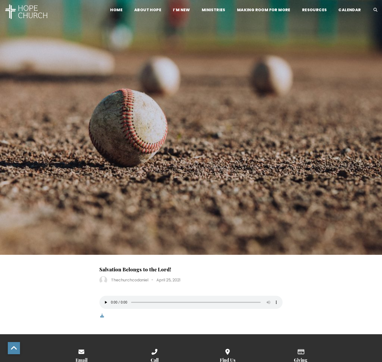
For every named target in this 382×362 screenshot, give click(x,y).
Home (116, 10)
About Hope (147, 10)
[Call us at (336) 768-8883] (154, 351)
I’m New (181, 10)
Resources (314, 10)
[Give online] (300, 351)
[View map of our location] (227, 351)
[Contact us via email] (81, 351)
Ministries (213, 10)
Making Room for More (263, 10)
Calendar (349, 10)
